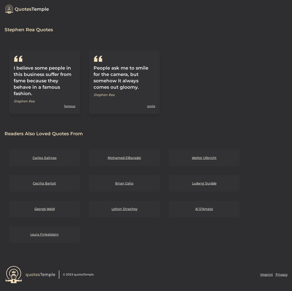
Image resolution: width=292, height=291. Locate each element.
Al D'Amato (204, 209)
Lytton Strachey (124, 209)
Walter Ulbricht (204, 158)
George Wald (44, 209)
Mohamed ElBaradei (124, 158)
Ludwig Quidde (204, 183)
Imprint (266, 274)
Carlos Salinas (45, 158)
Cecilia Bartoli (44, 183)
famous (69, 106)
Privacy (281, 274)
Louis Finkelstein (44, 234)
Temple (32, 9)
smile (151, 106)
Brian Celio (124, 183)
